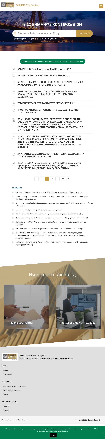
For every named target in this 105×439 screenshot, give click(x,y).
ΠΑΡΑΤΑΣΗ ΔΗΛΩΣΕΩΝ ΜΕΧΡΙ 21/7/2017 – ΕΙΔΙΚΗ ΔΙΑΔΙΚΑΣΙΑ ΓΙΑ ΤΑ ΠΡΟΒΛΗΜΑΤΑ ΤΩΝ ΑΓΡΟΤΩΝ (50, 155)
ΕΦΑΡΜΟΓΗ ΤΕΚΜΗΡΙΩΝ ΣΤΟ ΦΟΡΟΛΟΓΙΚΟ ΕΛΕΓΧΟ (43, 75)
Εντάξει (53, 435)
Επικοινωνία (7, 374)
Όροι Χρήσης (22, 420)
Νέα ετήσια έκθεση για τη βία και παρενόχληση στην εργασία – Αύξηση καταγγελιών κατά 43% (52, 218)
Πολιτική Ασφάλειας (9, 420)
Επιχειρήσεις (52, 39)
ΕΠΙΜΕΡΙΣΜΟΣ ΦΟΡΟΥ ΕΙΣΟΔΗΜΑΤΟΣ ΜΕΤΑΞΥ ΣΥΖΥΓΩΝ (45, 103)
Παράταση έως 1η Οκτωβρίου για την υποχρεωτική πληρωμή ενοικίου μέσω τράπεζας (49, 214)
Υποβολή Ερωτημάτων (11, 390)
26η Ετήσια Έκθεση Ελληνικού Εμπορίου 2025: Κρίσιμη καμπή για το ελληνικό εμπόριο (49, 192)
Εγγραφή (6, 410)
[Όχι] (102, 433)
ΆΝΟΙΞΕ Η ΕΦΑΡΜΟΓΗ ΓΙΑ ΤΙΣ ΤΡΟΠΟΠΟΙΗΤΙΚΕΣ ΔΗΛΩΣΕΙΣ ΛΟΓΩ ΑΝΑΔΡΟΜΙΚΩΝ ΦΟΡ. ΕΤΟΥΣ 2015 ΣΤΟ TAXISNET (50, 83)
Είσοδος (6, 406)
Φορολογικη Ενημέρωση (37, 39)
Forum (5, 394)
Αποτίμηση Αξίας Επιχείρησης (14, 386)
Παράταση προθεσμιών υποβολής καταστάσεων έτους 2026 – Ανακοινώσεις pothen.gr (49, 229)
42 (63, 178)
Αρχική (5, 370)
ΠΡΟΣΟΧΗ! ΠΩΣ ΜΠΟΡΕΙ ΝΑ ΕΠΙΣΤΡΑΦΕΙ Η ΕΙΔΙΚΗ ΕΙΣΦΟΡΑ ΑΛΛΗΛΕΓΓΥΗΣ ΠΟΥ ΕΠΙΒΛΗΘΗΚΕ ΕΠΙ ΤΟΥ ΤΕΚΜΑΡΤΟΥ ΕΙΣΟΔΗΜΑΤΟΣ (47, 94)
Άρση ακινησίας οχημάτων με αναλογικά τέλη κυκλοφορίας (39, 210)
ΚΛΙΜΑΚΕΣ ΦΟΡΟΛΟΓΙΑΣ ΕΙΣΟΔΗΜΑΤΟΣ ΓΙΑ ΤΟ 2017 (44, 69)
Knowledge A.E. (94, 420)
